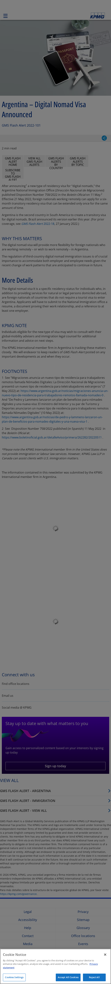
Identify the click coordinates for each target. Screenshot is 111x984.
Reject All (94, 977)
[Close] (105, 955)
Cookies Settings (14, 977)
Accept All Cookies (68, 977)
